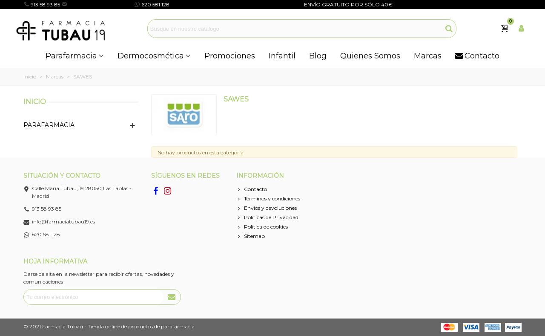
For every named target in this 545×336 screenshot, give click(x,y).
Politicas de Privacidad (267, 217)
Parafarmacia (71, 56)
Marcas (428, 56)
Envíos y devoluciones (266, 208)
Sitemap (250, 236)
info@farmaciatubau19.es (100, 4)
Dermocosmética (151, 56)
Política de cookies (262, 227)
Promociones (229, 56)
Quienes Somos (370, 56)
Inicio (34, 102)
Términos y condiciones (268, 199)
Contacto (477, 56)
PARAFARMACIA (49, 125)
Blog (318, 56)
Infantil (282, 56)
